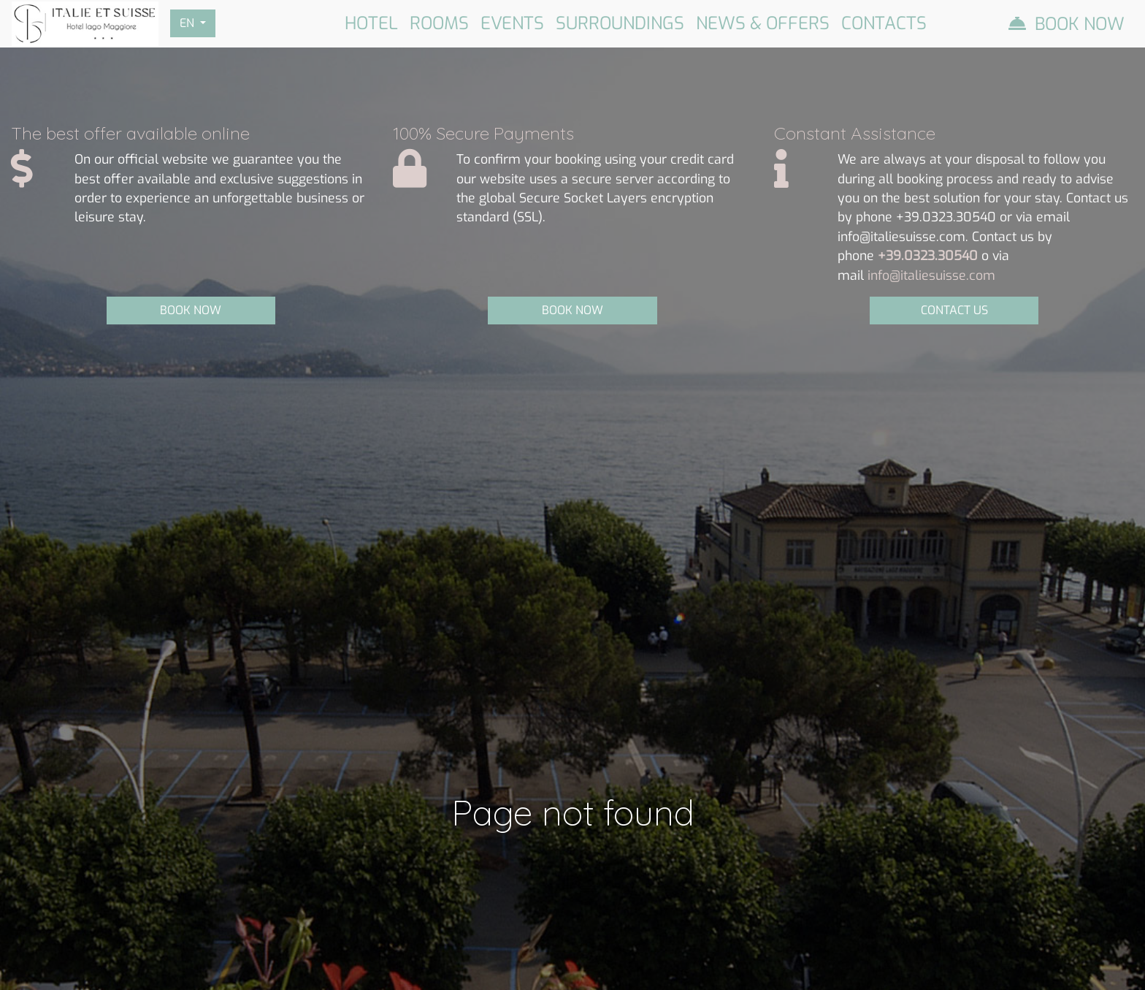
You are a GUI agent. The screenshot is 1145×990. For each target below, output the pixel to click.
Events (512, 23)
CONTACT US (954, 310)
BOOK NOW (190, 310)
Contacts (884, 23)
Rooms (439, 23)
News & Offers (763, 23)
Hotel (371, 23)
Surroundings (620, 23)
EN (188, 23)
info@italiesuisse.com (931, 275)
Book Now (1080, 24)
